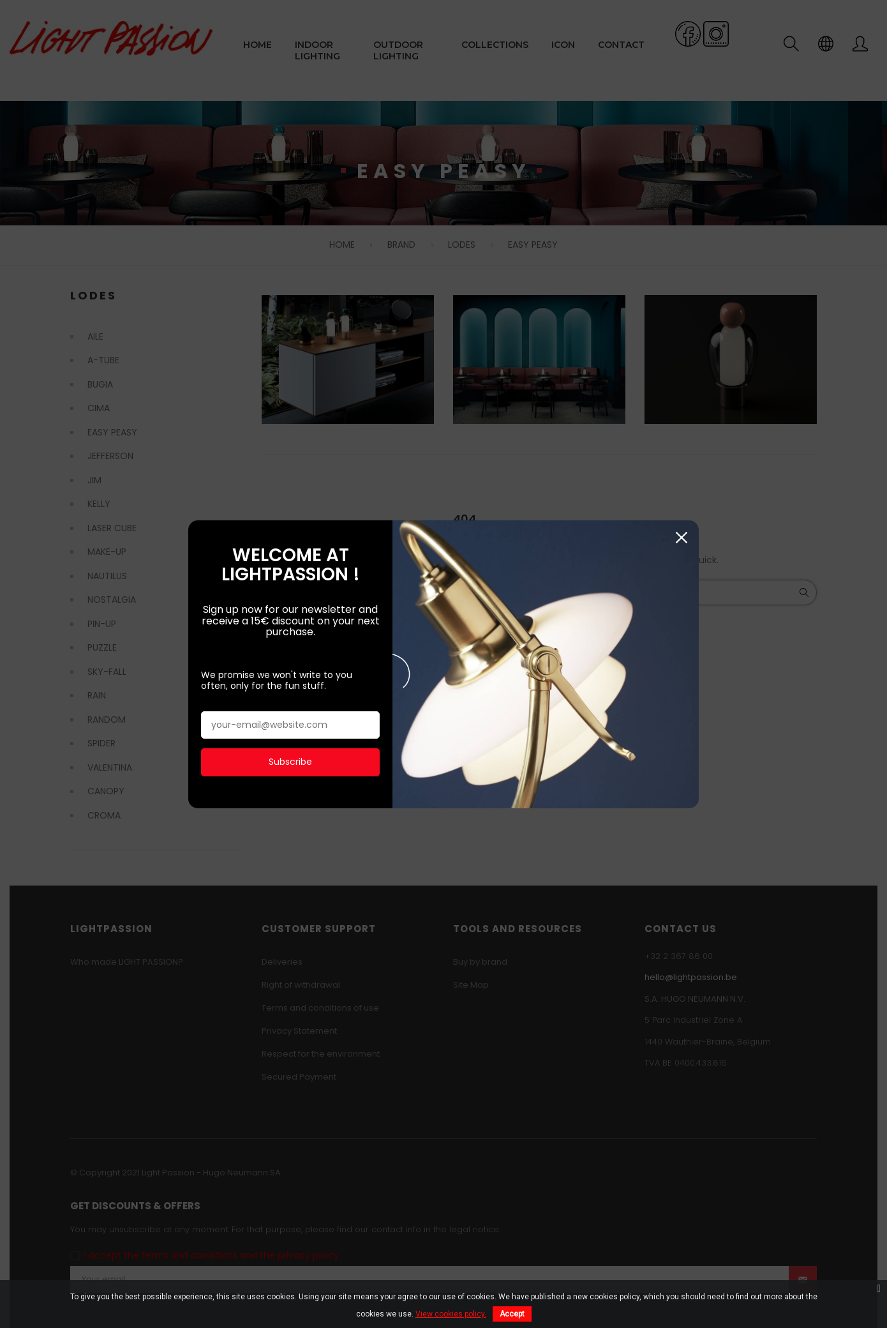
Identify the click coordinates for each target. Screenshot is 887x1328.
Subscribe (290, 758)
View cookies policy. (450, 1313)
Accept (512, 1313)
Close (681, 535)
